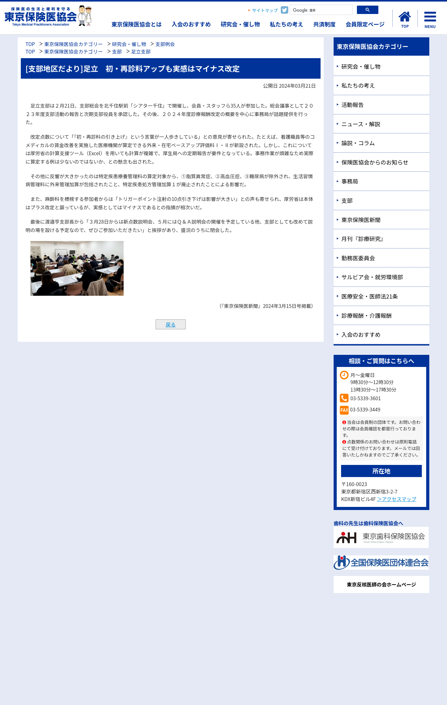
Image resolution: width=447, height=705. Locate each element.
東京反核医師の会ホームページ (381, 584)
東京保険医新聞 (361, 220)
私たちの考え (286, 24)
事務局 (349, 181)
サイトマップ (265, 10)
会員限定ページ (365, 24)
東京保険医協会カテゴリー (73, 44)
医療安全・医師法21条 (369, 296)
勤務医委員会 (358, 258)
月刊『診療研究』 (363, 238)
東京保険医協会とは (137, 24)
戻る (171, 324)
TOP (30, 44)
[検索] (320, 10)
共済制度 (324, 24)
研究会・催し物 (240, 24)
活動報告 (352, 104)
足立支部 (141, 51)
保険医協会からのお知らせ (374, 162)
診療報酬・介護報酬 (366, 315)
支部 (117, 51)
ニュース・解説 (360, 124)
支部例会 (165, 44)
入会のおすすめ (191, 24)
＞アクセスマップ (396, 499)
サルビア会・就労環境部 (372, 277)
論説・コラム (358, 143)
